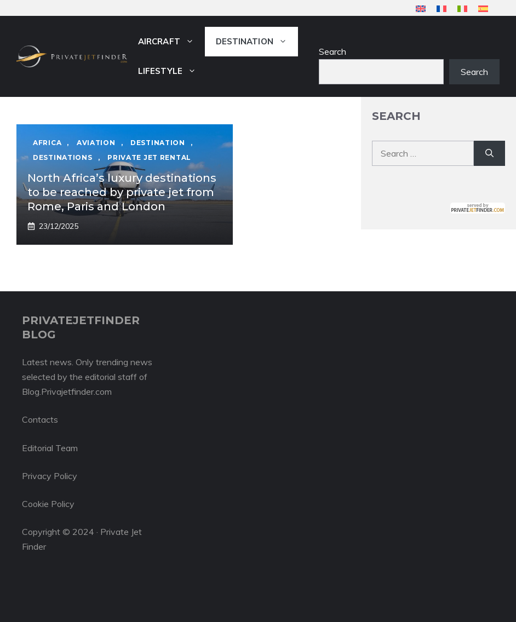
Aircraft (171, 41)
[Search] (489, 153)
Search (332, 51)
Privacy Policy (49, 475)
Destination (257, 41)
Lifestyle (172, 71)
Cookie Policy (48, 503)
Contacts (40, 419)
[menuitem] (420, 8)
